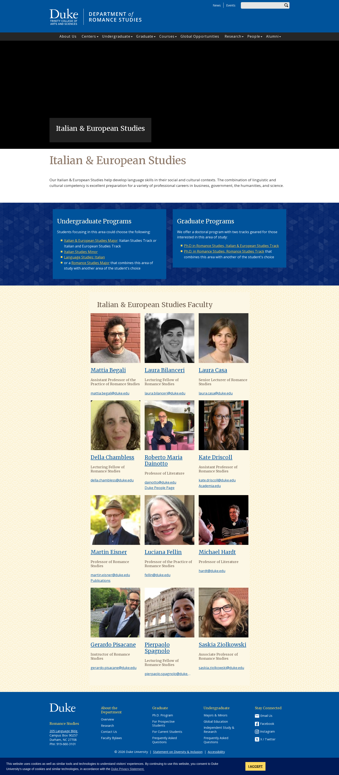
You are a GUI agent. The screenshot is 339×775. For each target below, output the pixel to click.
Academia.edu (210, 485)
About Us (68, 36)
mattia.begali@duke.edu (110, 393)
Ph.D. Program (162, 715)
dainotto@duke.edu (160, 482)
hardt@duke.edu (212, 570)
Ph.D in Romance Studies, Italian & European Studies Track (231, 245)
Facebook (267, 724)
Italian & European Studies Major (91, 240)
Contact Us (109, 732)
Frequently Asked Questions (164, 740)
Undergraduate (116, 36)
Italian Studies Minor (81, 251)
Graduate (144, 36)
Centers (89, 36)
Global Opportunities (200, 36)
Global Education (216, 722)
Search (286, 5)
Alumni (272, 36)
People (253, 36)
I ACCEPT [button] (255, 766)
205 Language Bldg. (64, 731)
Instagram (267, 731)
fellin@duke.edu (157, 575)
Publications (100, 580)
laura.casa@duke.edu (216, 393)
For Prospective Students (163, 724)
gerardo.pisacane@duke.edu (113, 667)
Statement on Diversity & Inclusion (178, 752)
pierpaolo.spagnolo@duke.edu (169, 673)
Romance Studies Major (90, 262)
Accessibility (216, 752)
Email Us (266, 716)
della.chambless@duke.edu (112, 480)
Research (233, 36)
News (217, 5)
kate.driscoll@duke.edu (217, 480)
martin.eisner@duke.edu (110, 575)
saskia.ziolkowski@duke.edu (221, 667)
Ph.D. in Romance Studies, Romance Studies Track (224, 251)
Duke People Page (159, 487)
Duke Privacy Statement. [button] (127, 769)
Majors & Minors (215, 715)
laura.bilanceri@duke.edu (165, 393)
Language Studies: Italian (84, 257)
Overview (107, 719)
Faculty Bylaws (111, 738)
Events (230, 5)
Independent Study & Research (219, 730)
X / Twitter (267, 739)
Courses (166, 36)
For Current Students (167, 732)
